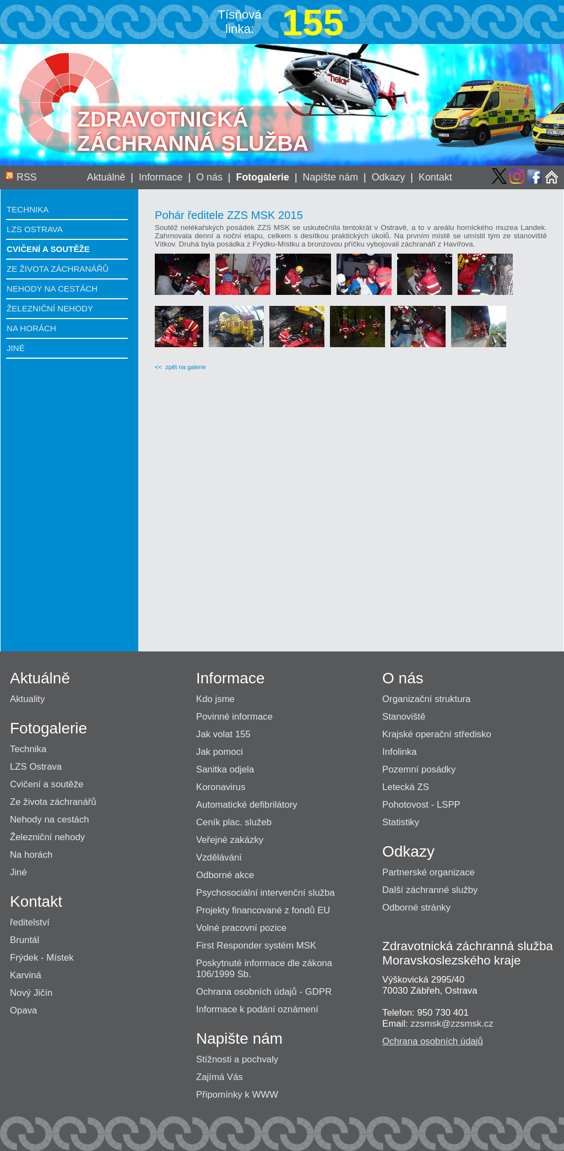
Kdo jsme (215, 699)
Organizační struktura (426, 699)
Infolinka (399, 752)
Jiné (16, 348)
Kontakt (435, 177)
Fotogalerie (262, 177)
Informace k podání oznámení (257, 1009)
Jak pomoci (219, 752)
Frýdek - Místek (42, 957)
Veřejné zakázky (229, 840)
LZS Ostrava (35, 229)
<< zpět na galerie (180, 367)
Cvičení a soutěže (48, 249)
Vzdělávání (219, 857)
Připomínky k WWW (237, 1094)
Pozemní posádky (418, 769)
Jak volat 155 (223, 734)
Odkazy (388, 177)
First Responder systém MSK (256, 945)
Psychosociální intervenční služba (265, 892)
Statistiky (400, 822)
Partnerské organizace (428, 872)
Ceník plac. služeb (234, 822)
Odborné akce (225, 875)
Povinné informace (234, 716)
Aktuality (27, 699)
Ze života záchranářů (58, 268)
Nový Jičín (31, 993)
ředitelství (30, 922)
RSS (27, 177)
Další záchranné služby (430, 890)
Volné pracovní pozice (241, 928)
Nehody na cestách (52, 288)
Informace (161, 177)
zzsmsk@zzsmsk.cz (451, 1023)
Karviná (25, 975)
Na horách (31, 328)
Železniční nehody (50, 308)
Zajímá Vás (219, 1077)
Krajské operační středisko (436, 734)
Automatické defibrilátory (246, 804)
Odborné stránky (416, 907)
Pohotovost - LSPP (421, 804)
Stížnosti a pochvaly (237, 1059)
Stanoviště (403, 716)
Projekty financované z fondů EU (263, 910)
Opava (23, 1010)
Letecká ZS (405, 787)
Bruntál (24, 940)
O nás (209, 177)
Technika (27, 209)
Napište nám (331, 177)
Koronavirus (221, 787)
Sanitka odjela (225, 769)
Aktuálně (106, 177)
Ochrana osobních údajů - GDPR (264, 991)
